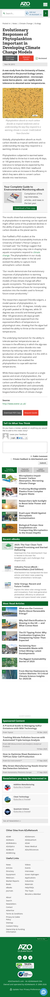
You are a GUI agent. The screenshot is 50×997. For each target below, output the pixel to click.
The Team (29, 891)
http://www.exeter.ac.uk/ (14, 403)
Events (28, 868)
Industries (29, 881)
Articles (9, 868)
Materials (29, 884)
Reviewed (42, 58)
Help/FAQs (29, 887)
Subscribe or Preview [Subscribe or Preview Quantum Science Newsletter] (22, 811)
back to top (42, 939)
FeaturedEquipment (25, 470)
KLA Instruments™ (14, 760)
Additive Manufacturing (24, 784)
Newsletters (11, 904)
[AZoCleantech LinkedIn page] (20, 958)
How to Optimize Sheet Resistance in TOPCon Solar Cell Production (22, 755)
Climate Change (26, 23)
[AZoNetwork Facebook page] (25, 958)
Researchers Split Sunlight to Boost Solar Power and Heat (32, 503)
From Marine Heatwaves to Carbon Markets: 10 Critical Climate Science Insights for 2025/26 (33, 674)
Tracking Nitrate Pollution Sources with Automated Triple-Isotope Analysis (24, 738)
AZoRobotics (11, 843)
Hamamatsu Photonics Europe (19, 772)
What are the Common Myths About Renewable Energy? (32, 611)
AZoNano (10, 840)
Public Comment (40, 456)
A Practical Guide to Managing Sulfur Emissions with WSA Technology (22, 727)
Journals (9, 891)
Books (8, 884)
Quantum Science (21, 809)
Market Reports (12, 881)
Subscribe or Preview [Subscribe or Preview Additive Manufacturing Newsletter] (22, 787)
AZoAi (27, 843)
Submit (43, 463)
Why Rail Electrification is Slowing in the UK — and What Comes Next (32, 623)
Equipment (10, 874)
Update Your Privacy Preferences (25, 989)
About (8, 897)
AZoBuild (10, 849)
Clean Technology (21, 797)
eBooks (9, 887)
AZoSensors (30, 836)
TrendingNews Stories (9, 470)
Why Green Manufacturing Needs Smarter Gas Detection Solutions (25, 767)
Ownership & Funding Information (15, 930)
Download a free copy (24, 208)
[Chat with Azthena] (43, 992)
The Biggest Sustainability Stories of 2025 (32, 660)
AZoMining (10, 853)
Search (9, 900)
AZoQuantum (30, 840)
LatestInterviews (41, 470)
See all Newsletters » (12, 821)
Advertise (10, 910)
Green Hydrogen (32, 874)
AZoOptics (10, 846)
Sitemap (9, 923)
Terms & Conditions (14, 913)
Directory (10, 871)
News (14, 23)
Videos (28, 864)
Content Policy (12, 926)
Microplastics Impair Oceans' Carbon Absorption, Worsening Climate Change (31, 479)
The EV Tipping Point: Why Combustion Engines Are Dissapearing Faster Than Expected (33, 636)
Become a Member (33, 894)
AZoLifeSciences (32, 849)
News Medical (31, 846)
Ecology (38, 23)
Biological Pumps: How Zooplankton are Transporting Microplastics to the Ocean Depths (33, 529)
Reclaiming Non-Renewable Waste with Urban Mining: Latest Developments (31, 649)
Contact (9, 907)
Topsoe (10, 732)
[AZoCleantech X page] (30, 958)
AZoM (8, 836)
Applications (30, 878)
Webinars (10, 878)
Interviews (29, 871)
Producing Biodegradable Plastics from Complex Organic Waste (32, 491)
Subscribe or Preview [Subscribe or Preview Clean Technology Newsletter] (22, 799)
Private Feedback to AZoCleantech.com (30, 459)
